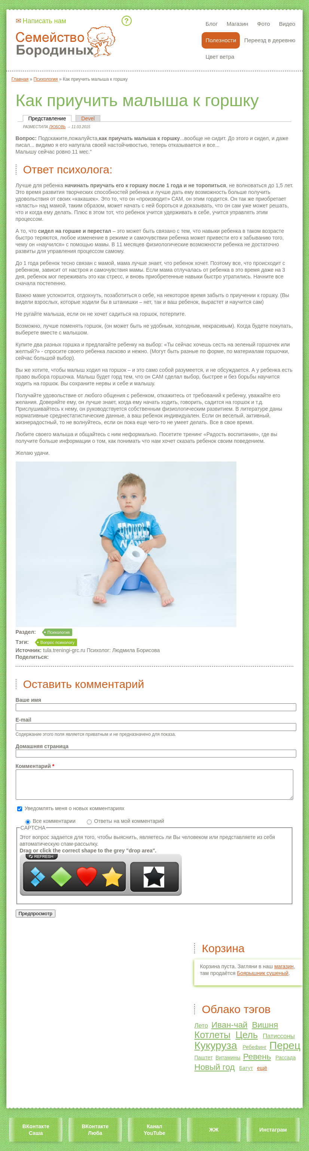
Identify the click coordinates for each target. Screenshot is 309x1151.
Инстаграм (273, 1135)
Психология (59, 632)
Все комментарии (55, 827)
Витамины (227, 1063)
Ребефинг (254, 1053)
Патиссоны (279, 1041)
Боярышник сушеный (262, 979)
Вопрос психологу (57, 642)
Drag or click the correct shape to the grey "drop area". (88, 856)
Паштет (203, 1063)
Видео (287, 24)
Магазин (237, 24)
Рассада (285, 1063)
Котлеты (212, 1040)
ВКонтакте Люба (95, 1135)
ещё (262, 1074)
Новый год (214, 1072)
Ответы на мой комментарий (129, 827)
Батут (246, 1074)
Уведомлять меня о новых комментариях (74, 814)
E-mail (23, 720)
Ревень (257, 1062)
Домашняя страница (42, 746)
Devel (88, 118)
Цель (246, 1040)
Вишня (265, 1030)
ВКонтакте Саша (35, 1135)
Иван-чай (229, 1030)
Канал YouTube (154, 1135)
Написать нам (44, 21)
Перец (284, 1051)
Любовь (57, 127)
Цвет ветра (219, 56)
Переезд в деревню (270, 40)
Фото (263, 24)
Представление (50, 118)
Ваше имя (28, 700)
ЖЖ (213, 1135)
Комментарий (35, 766)
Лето (201, 1031)
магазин (284, 972)
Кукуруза (215, 1051)
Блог (211, 24)
